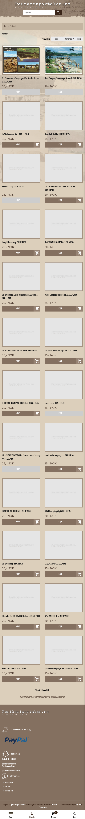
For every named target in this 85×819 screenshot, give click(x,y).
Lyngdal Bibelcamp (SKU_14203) (14, 242)
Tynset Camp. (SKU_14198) (54, 403)
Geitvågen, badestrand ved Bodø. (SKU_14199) (19, 350)
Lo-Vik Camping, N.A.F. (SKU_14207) (15, 134)
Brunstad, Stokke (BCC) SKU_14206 (58, 134)
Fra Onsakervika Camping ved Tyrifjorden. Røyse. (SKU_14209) (20, 80)
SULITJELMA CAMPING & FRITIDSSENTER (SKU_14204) (60, 188)
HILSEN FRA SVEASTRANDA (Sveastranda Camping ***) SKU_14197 (21, 457)
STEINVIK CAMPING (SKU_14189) (14, 668)
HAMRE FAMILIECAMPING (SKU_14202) (59, 242)
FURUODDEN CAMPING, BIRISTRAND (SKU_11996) (20, 403)
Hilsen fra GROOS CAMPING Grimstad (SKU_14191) (21, 616)
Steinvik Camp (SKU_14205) (12, 186)
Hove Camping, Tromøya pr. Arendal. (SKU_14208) (63, 78)
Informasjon (9, 782)
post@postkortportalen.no (11, 770)
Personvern (43, 807)
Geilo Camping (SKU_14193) (12, 563)
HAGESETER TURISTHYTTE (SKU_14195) (16, 511)
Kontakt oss (9, 790)
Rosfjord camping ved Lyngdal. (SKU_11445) (61, 350)
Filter (79, 39)
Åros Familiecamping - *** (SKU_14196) (59, 455)
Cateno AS (55, 804)
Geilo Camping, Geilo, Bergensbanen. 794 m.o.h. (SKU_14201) (20, 296)
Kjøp (18, 92)
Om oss (7, 786)
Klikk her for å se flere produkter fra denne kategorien (42, 696)
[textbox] (42, 12)
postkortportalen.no (18, 804)
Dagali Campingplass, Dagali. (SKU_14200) (61, 294)
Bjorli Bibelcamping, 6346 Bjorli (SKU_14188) (61, 668)
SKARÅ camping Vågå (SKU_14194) (58, 511)
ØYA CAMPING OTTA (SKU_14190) (57, 616)
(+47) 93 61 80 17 (10, 759)
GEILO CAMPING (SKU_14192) (55, 563)
